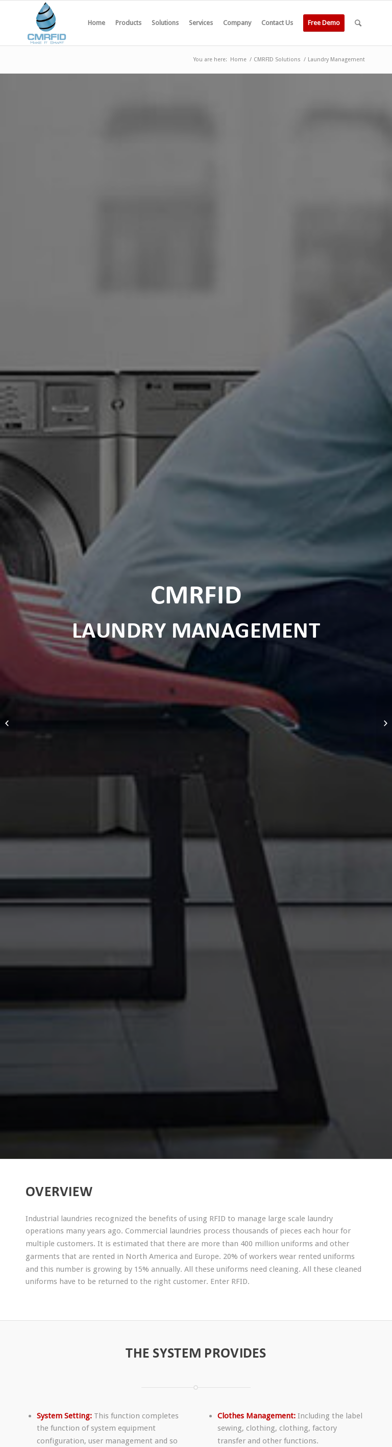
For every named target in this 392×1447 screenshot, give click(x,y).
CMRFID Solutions (277, 59)
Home (238, 59)
